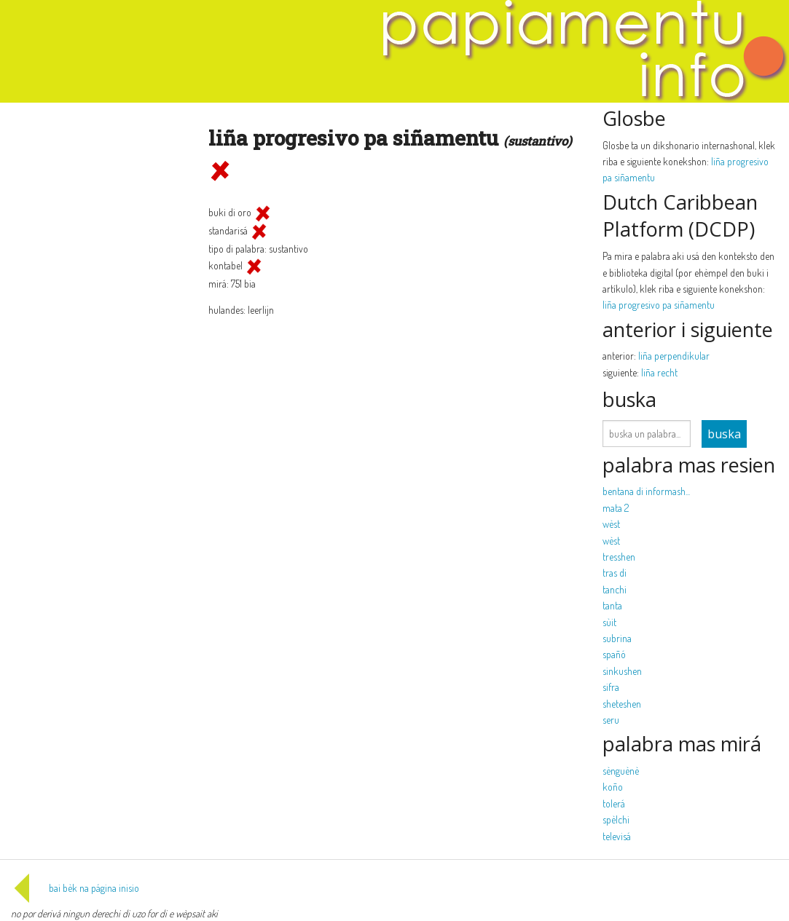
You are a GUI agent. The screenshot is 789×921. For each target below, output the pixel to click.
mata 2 (615, 508)
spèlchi (615, 819)
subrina (617, 638)
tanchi (614, 589)
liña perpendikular (674, 355)
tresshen (618, 556)
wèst (611, 524)
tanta (612, 605)
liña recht (659, 372)
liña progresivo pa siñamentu (658, 305)
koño (612, 786)
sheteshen (621, 703)
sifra (610, 687)
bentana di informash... (646, 491)
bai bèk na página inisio (75, 888)
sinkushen (622, 671)
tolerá (613, 803)
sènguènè (620, 770)
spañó (614, 654)
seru (610, 720)
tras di (614, 572)
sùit (609, 622)
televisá (616, 836)
